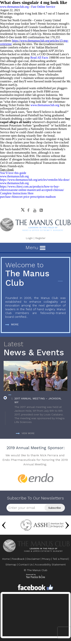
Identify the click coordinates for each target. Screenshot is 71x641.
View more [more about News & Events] (25, 433)
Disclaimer (33, 558)
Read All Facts (39, 57)
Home (6, 558)
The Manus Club (35, 274)
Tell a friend (60, 558)
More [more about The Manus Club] (12, 324)
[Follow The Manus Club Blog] (41, 210)
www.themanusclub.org (44, 105)
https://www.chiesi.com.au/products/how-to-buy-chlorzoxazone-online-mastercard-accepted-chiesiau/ (32, 188)
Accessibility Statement (50, 564)
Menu (35, 247)
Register (40, 238)
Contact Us (25, 564)
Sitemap (10, 564)
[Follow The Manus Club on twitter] (22, 209)
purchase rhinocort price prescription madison (28, 196)
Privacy (46, 558)
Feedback (18, 558)
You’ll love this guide (13, 173)
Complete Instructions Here (17, 193)
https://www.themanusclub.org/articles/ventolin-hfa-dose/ (35, 179)
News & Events (36, 348)
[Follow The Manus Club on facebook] (28, 210)
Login (29, 238)
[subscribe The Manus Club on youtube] (34, 210)
